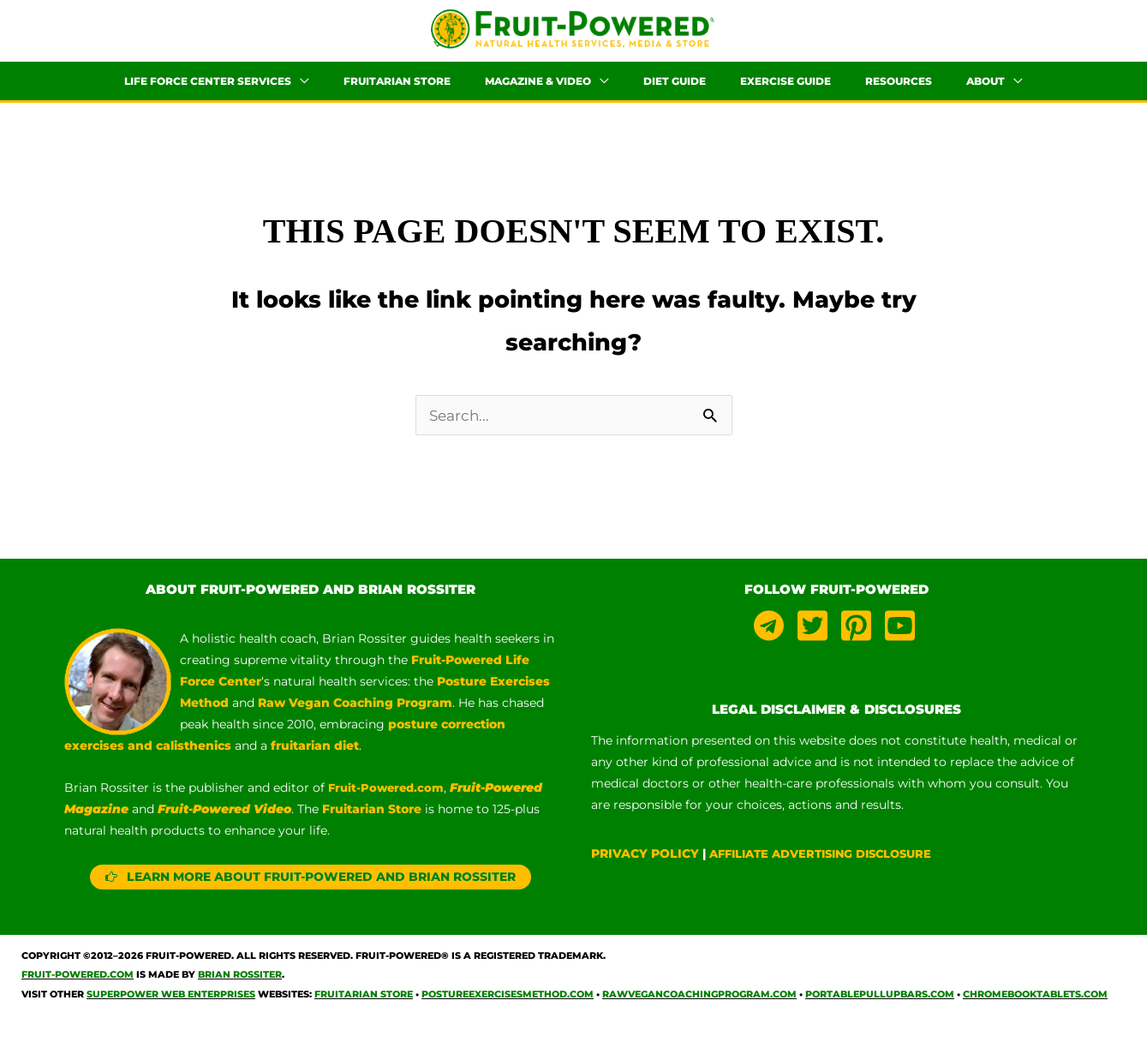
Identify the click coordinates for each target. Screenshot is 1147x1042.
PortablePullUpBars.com (879, 1010)
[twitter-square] (817, 641)
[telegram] (773, 641)
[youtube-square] (902, 641)
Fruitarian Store (363, 1010)
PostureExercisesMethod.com (507, 1010)
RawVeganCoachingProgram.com (699, 1010)
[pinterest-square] (861, 641)
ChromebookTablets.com (1035, 1010)
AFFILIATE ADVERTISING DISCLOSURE (831, 870)
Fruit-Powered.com (389, 804)
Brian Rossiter (240, 991)
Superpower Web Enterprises (171, 1010)
